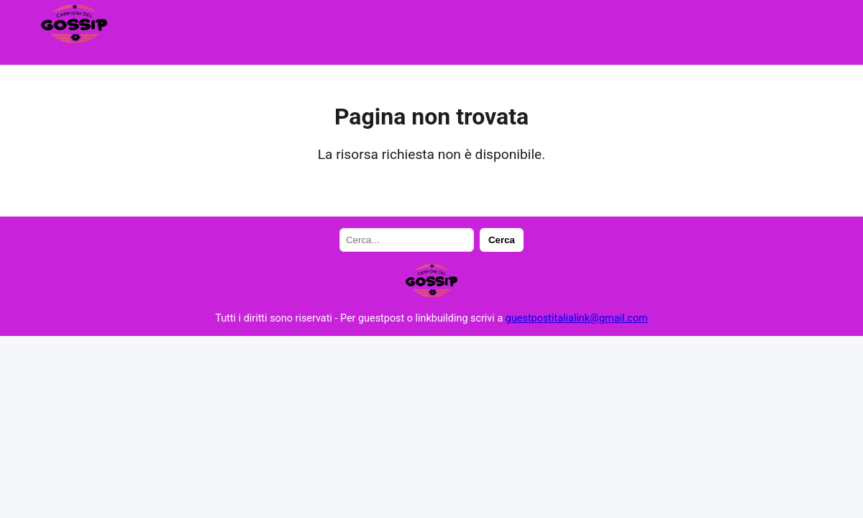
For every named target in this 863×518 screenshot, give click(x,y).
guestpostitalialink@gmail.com (577, 318)
